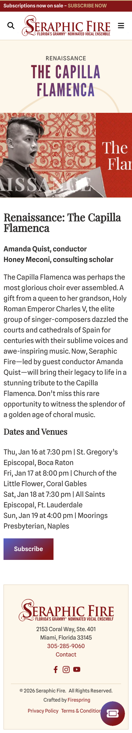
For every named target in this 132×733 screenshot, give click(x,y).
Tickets (112, 713)
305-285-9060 (66, 646)
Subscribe (28, 549)
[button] (11, 25)
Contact (66, 654)
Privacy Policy (43, 711)
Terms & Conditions (83, 711)
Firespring (79, 700)
